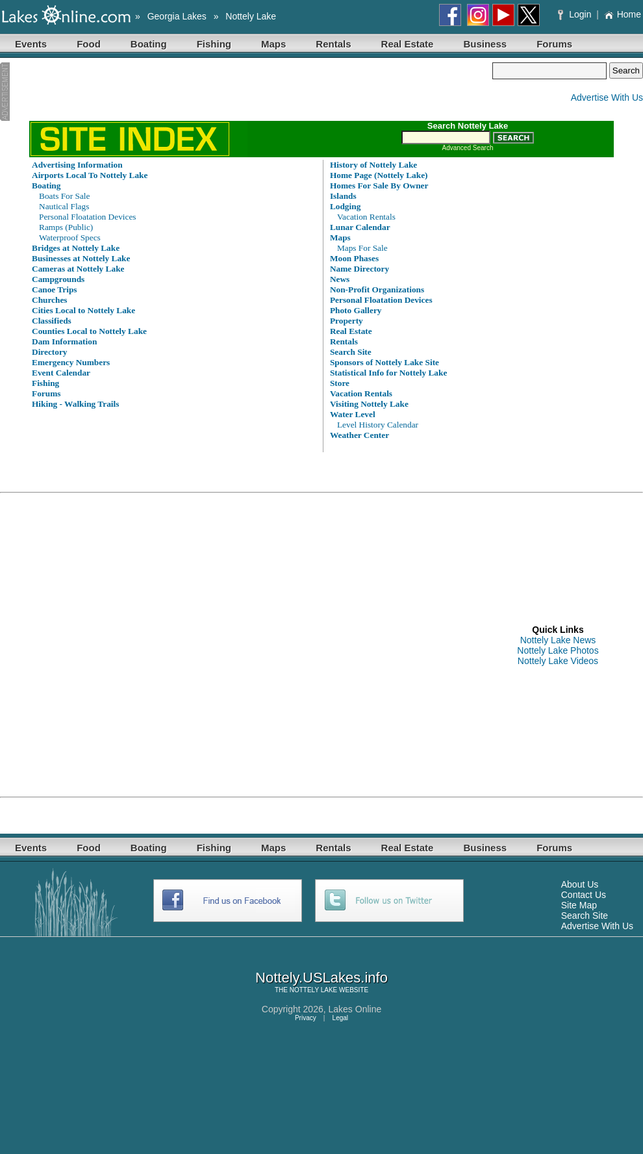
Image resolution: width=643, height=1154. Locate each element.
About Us (580, 884)
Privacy (305, 1017)
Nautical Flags (64, 206)
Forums (554, 43)
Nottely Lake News (558, 640)
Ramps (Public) (66, 227)
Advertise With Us (607, 97)
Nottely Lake (250, 16)
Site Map (579, 905)
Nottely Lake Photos (557, 650)
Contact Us (583, 895)
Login (576, 14)
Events (31, 43)
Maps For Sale (362, 248)
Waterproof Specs (70, 237)
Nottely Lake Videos (558, 661)
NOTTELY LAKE (314, 990)
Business (485, 43)
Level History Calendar (377, 425)
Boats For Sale (64, 196)
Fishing (214, 43)
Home (622, 14)
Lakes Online (355, 1009)
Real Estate (407, 43)
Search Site (584, 915)
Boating (149, 43)
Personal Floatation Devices (87, 217)
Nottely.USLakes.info (321, 977)
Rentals (333, 43)
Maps (273, 43)
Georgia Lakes (177, 16)
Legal (340, 1017)
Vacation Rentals (366, 217)
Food (89, 43)
